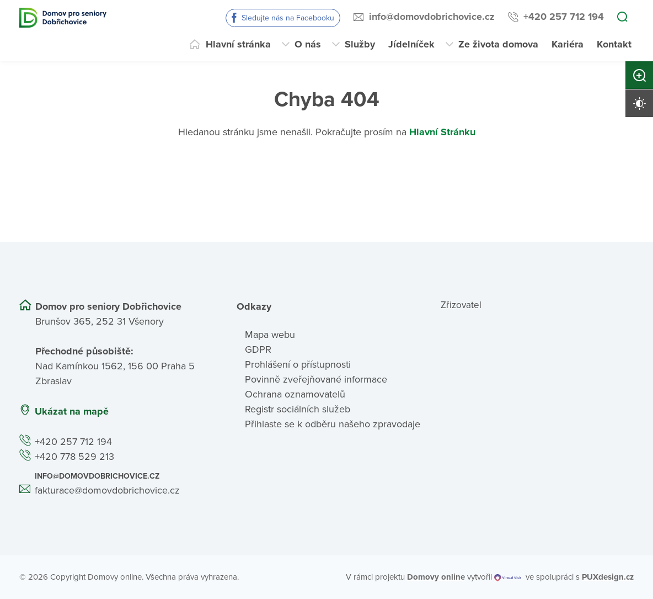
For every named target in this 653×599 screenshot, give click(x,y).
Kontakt (614, 44)
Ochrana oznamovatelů (295, 394)
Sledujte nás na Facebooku (288, 18)
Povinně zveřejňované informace (316, 379)
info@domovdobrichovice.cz (432, 16)
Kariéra (568, 44)
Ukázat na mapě (72, 411)
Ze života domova (498, 44)
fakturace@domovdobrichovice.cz (107, 490)
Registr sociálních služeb (297, 409)
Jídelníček (411, 44)
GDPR (258, 349)
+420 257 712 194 (563, 16)
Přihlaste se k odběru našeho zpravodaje (332, 424)
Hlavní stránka (238, 44)
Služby (360, 44)
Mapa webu (270, 334)
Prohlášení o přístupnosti (298, 364)
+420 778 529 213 (74, 456)
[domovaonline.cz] (436, 577)
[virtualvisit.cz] (507, 577)
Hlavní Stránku (442, 132)
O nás (308, 44)
